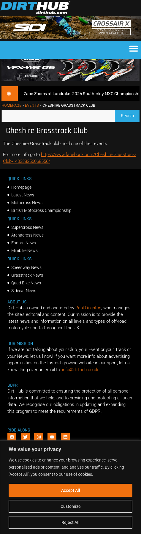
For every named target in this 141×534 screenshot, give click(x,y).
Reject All (70, 522)
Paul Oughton (88, 317)
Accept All (70, 490)
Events (32, 115)
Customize (71, 506)
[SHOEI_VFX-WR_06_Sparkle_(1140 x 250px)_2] (70, 89)
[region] (70, 487)
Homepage (11, 115)
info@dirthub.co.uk (80, 379)
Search (130, 123)
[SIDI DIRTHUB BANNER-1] (70, 37)
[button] (133, 48)
